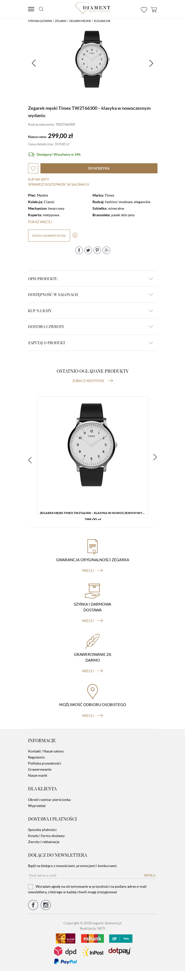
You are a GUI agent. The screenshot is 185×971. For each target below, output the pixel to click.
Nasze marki (37, 775)
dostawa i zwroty (90, 326)
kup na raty (90, 310)
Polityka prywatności (44, 763)
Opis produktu (90, 278)
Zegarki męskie (80, 20)
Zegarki (60, 20)
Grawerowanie (39, 769)
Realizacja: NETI (92, 928)
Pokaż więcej (40, 222)
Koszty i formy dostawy (46, 835)
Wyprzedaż (36, 805)
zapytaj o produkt (90, 342)
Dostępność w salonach (90, 294)
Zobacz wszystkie (92, 381)
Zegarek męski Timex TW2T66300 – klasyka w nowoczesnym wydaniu (94, 513)
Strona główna (40, 20)
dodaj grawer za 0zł (49, 235)
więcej (92, 571)
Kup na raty (38, 179)
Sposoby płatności (42, 829)
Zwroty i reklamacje (43, 842)
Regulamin (36, 757)
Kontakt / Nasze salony (46, 751)
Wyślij (149, 875)
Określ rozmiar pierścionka (49, 799)
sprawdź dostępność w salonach (58, 184)
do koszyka (98, 168)
